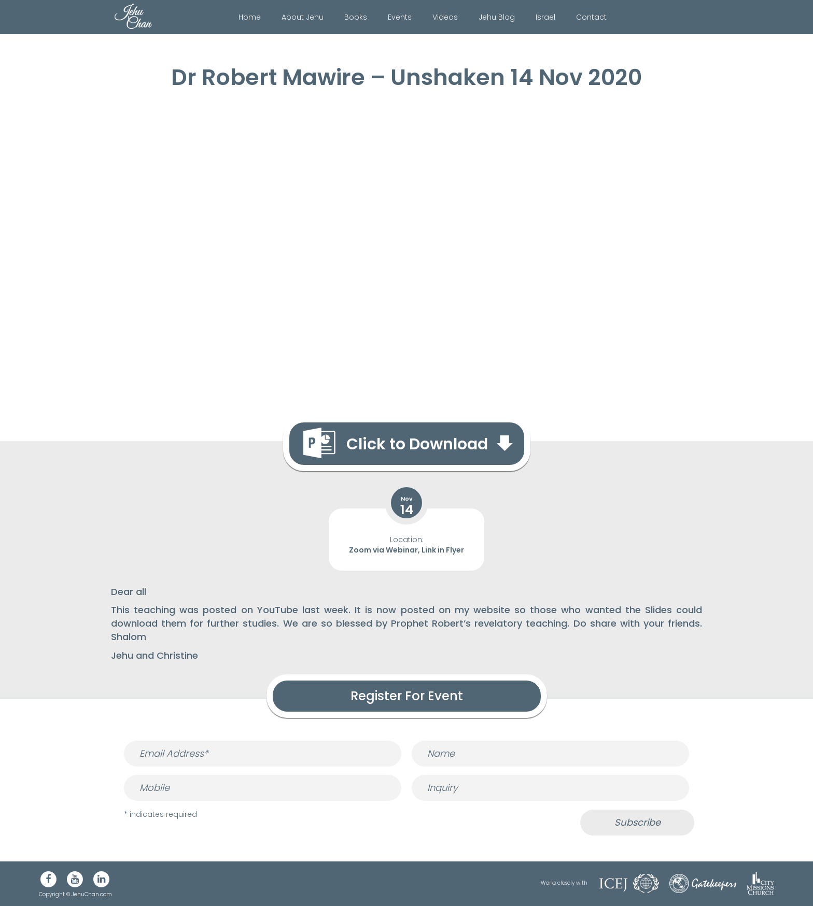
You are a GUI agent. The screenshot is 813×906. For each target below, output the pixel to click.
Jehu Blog (497, 17)
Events (400, 17)
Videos (445, 17)
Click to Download (417, 444)
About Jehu (303, 17)
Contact (591, 17)
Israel (545, 17)
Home (250, 17)
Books (355, 17)
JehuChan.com (92, 894)
